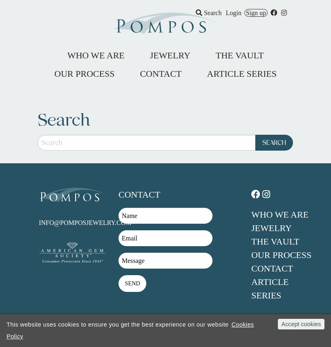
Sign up (256, 12)
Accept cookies (301, 324)
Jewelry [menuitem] (170, 55)
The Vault (275, 241)
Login (233, 12)
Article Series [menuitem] (242, 74)
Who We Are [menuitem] (96, 55)
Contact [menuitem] (160, 74)
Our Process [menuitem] (84, 74)
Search (209, 12)
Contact (272, 268)
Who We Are (280, 214)
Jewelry (271, 228)
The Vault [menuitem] (240, 55)
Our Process (281, 255)
